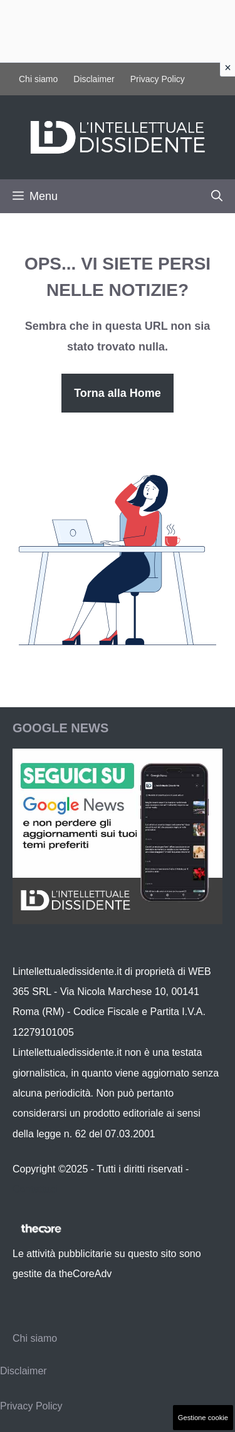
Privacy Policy (157, 79)
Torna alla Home (117, 393)
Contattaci (35, 1189)
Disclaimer (93, 79)
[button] (217, 196)
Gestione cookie (203, 1417)
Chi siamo (38, 79)
